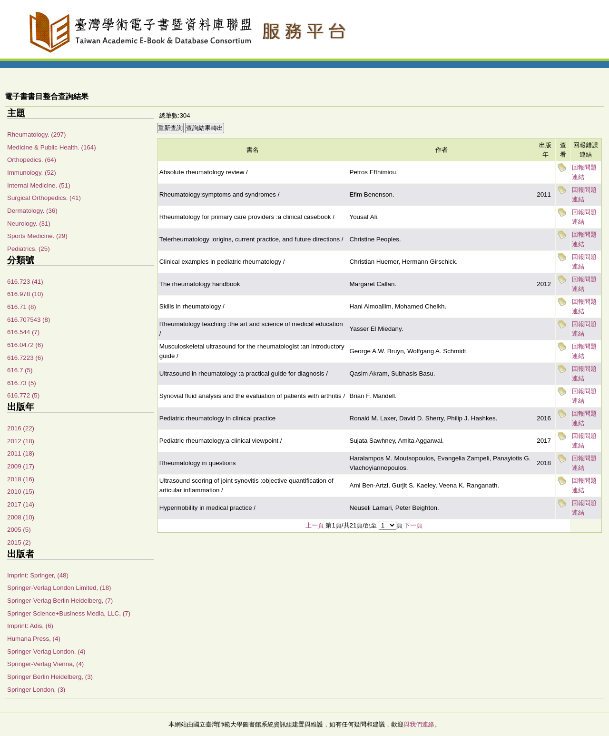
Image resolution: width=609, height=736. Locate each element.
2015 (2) (19, 542)
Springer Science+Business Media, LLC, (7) (68, 613)
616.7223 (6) (25, 357)
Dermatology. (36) (32, 210)
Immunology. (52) (31, 172)
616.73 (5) (21, 383)
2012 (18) (20, 441)
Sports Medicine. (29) (37, 235)
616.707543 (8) (28, 319)
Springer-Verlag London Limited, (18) (59, 587)
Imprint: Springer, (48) (38, 575)
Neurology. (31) (28, 223)
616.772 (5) (23, 395)
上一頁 (314, 525)
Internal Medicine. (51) (38, 185)
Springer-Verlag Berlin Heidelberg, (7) (60, 600)
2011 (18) (20, 453)
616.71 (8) (21, 306)
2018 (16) (20, 479)
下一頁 (413, 525)
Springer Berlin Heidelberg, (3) (50, 676)
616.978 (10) (25, 294)
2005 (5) (19, 529)
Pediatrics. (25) (28, 248)
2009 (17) (20, 466)
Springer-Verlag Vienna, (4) (45, 663)
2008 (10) (20, 517)
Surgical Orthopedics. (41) (44, 197)
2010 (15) (20, 491)
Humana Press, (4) (33, 638)
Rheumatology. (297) (36, 134)
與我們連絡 (418, 724)
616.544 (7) (23, 332)
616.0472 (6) (25, 344)
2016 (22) (20, 428)
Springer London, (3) (36, 689)
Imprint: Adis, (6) (30, 625)
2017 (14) (20, 504)
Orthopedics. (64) (31, 159)
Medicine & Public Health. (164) (51, 147)
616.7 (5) (19, 370)
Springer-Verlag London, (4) (46, 651)
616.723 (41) (25, 281)
